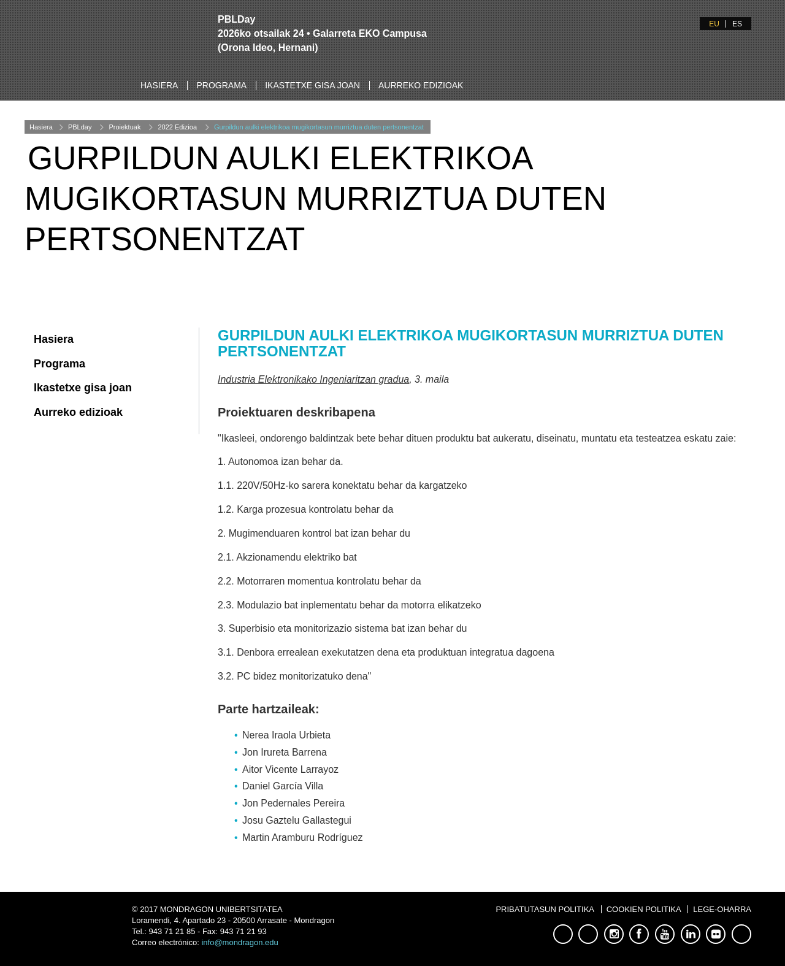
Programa (221, 85)
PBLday (80, 127)
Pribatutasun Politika (545, 909)
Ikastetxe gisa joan (312, 85)
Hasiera (159, 85)
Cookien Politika (644, 909)
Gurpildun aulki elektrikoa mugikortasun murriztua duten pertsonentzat (319, 127)
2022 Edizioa (177, 127)
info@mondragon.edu (239, 942)
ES (737, 24)
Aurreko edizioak (420, 85)
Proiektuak (124, 127)
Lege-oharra (722, 909)
